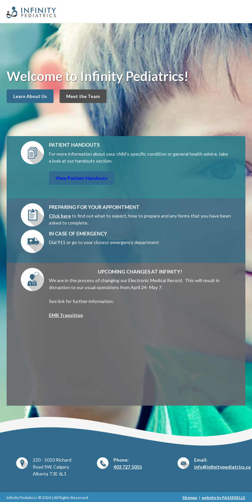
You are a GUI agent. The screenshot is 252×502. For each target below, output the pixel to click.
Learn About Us (30, 96)
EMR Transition (66, 315)
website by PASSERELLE (223, 497)
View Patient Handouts (81, 178)
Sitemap (189, 497)
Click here (60, 216)
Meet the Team (83, 96)
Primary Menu (241, 11)
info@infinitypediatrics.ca (222, 467)
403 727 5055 (127, 467)
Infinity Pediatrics (50, 12)
